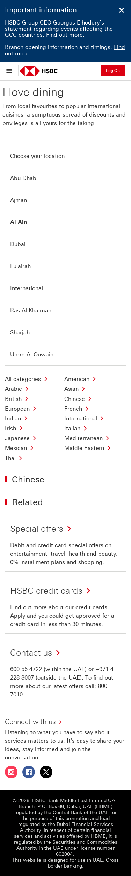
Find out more (64, 35)
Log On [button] (113, 70)
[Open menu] (11, 70)
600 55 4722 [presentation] (26, 669)
